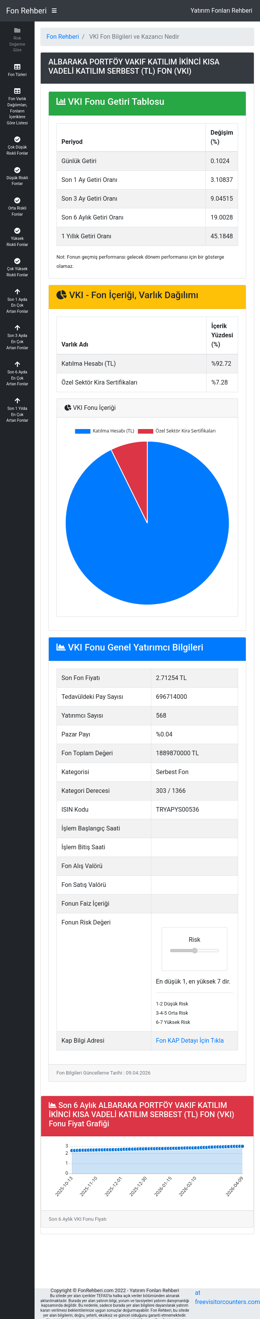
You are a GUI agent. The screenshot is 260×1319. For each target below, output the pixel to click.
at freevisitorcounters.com (227, 1297)
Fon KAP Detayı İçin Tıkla (190, 1040)
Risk (194, 939)
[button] (17, 39)
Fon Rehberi (26, 10)
